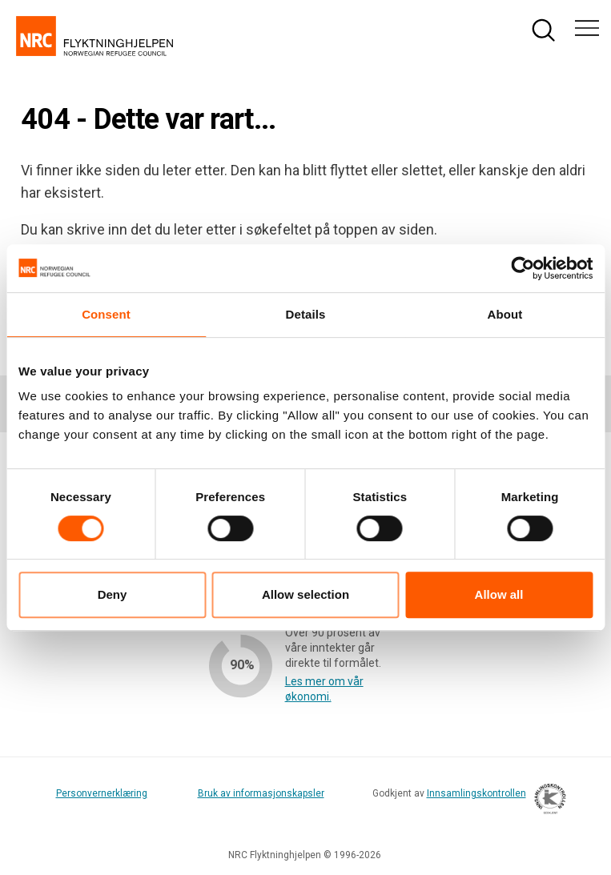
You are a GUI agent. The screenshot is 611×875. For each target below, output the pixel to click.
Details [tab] (306, 314)
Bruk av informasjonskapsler (261, 793)
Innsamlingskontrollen (492, 801)
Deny (112, 594)
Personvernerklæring (101, 793)
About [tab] (505, 314)
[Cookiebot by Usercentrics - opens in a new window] (522, 268)
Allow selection (305, 594)
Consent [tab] (106, 314)
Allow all (499, 594)
